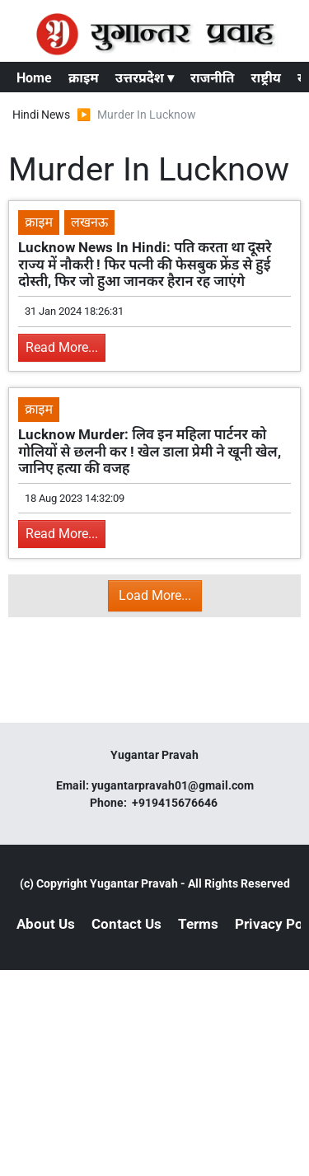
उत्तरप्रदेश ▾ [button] (144, 78)
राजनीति (212, 78)
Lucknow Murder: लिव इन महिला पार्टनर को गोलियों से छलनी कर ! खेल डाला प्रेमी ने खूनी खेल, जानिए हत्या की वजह (149, 451)
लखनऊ (89, 222)
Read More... (62, 347)
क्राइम (83, 78)
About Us (45, 924)
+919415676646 (176, 802)
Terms (198, 924)
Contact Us (126, 924)
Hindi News (41, 114)
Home (34, 78)
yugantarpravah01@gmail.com (172, 785)
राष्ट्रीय (265, 78)
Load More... (155, 595)
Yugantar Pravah (134, 883)
